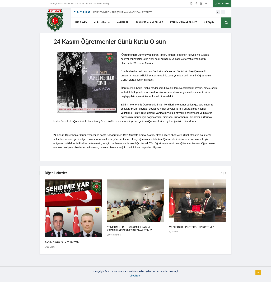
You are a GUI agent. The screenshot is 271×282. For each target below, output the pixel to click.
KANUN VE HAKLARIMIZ (183, 23)
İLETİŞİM (208, 23)
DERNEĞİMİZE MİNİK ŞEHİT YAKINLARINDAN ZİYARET (122, 12)
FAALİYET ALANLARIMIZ (149, 23)
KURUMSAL (101, 23)
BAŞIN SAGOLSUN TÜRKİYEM (62, 242)
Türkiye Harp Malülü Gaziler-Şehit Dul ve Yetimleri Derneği (79, 3)
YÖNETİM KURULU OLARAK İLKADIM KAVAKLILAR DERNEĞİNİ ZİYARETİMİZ (129, 228)
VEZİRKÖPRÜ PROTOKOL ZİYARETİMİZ (191, 227)
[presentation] (218, 12)
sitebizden (135, 275)
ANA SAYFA (80, 23)
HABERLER (122, 23)
